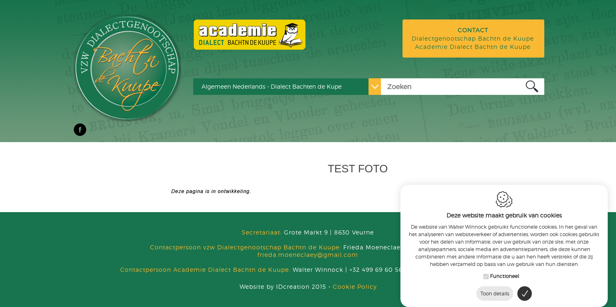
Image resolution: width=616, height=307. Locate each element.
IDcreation (275, 286)
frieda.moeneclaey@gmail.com (307, 254)
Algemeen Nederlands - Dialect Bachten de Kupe (271, 86)
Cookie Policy (355, 286)
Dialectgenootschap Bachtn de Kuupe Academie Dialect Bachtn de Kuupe (473, 38)
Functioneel (504, 271)
